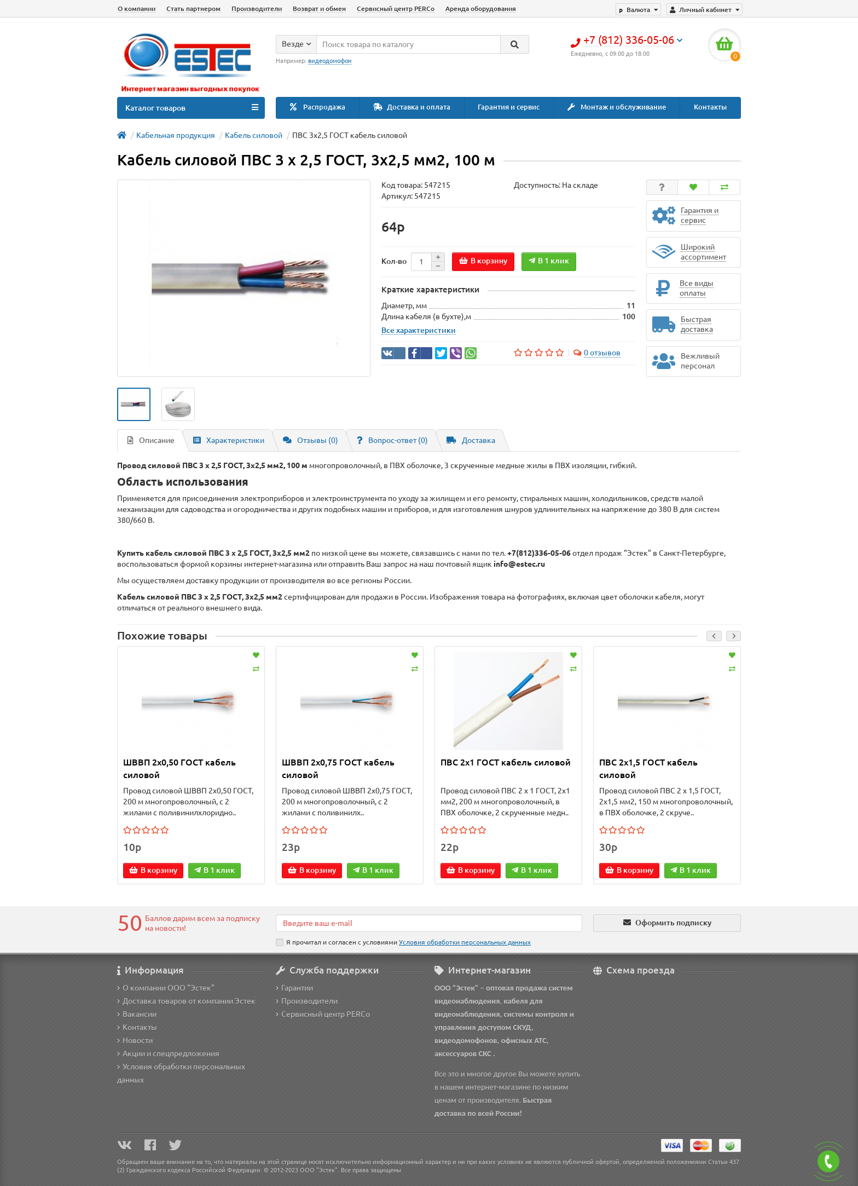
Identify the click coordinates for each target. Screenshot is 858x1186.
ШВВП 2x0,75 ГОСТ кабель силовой (338, 768)
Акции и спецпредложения (168, 1053)
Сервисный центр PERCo (395, 8)
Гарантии (294, 987)
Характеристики (228, 440)
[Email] (429, 923)
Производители (256, 8)
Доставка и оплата (411, 107)
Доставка (471, 440)
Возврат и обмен (319, 8)
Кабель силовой (253, 135)
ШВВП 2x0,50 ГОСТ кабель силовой (179, 768)
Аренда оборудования (480, 8)
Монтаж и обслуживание (616, 107)
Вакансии (136, 1014)
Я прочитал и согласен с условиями (403, 942)
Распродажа (317, 107)
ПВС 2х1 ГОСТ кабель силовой (505, 762)
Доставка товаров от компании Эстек (186, 1001)
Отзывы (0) (310, 440)
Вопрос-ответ (392, 440)
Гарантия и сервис (509, 107)
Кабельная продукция (175, 135)
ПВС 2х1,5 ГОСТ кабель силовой (648, 768)
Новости (135, 1040)
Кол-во (394, 261)
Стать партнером (193, 8)
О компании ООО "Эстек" (166, 987)
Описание (151, 440)
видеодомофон (329, 60)
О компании (136, 8)
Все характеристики (418, 330)
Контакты (710, 107)
